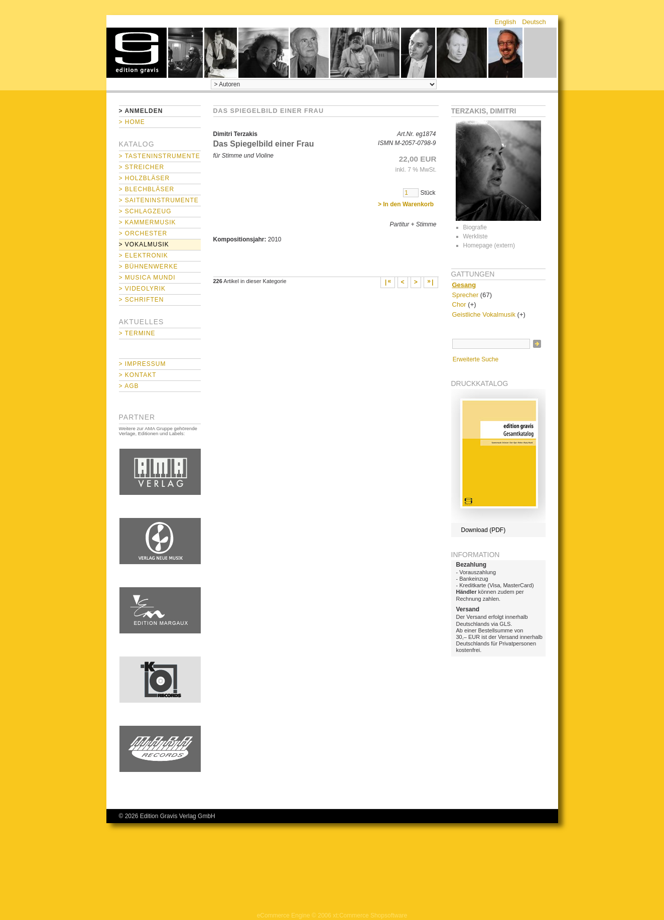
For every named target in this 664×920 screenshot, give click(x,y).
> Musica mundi (147, 277)
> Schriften (141, 299)
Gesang (464, 285)
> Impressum (142, 363)
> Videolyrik (142, 288)
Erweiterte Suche (475, 359)
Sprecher (465, 295)
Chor (459, 304)
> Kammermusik (147, 222)
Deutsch (534, 22)
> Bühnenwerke (148, 266)
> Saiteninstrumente (159, 200)
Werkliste (475, 236)
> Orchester (143, 233)
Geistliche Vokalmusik (483, 314)
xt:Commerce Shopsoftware (370, 915)
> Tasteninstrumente (159, 156)
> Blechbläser (147, 189)
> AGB (129, 385)
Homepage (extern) (489, 245)
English (505, 22)
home (136, 53)
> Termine (137, 333)
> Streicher (142, 167)
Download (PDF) (483, 530)
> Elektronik (143, 255)
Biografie (475, 227)
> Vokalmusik (144, 244)
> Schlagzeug (145, 211)
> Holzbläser (144, 178)
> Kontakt (138, 374)
